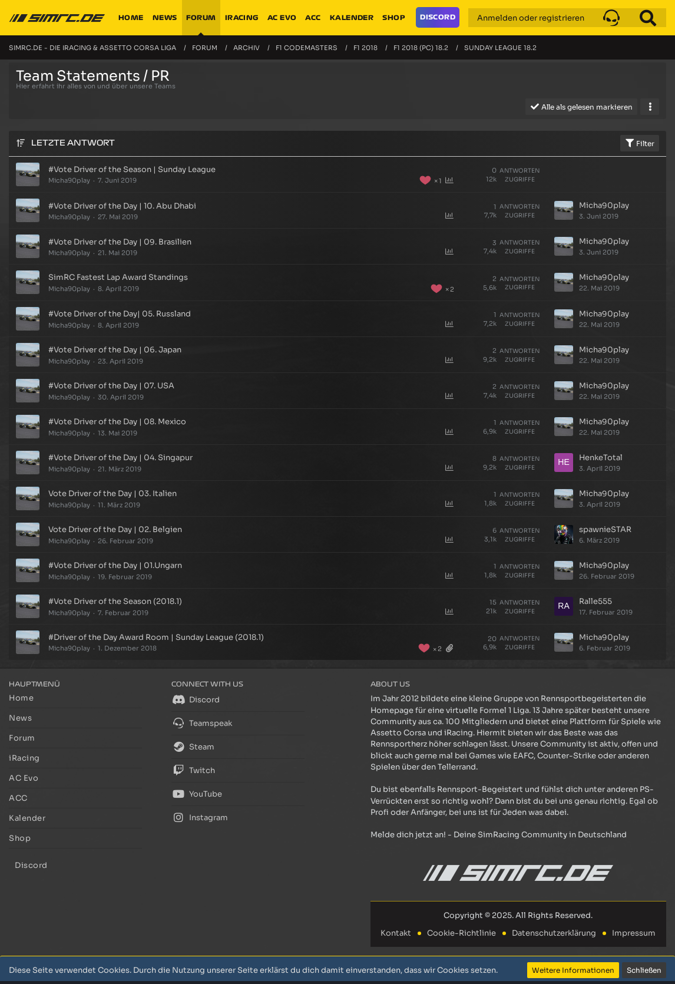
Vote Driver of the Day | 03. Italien (112, 493)
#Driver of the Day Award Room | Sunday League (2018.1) (156, 637)
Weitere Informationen (573, 970)
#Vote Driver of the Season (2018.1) (115, 601)
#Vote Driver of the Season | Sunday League (132, 169)
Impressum (634, 933)
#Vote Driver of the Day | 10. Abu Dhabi (122, 206)
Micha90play (69, 180)
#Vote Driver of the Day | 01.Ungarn (115, 565)
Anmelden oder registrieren (530, 18)
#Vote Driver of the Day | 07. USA (111, 386)
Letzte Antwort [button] (73, 143)
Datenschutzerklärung (554, 933)
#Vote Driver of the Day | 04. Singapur (120, 458)
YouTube (196, 794)
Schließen (644, 970)
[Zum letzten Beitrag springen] (563, 210)
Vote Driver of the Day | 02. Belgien (115, 529)
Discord (195, 699)
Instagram (199, 817)
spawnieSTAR (605, 529)
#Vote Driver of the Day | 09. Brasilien (119, 242)
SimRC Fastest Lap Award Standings (118, 277)
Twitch (193, 770)
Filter (639, 143)
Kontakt (395, 933)
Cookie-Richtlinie (461, 933)
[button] (611, 17)
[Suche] (648, 17)
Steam (192, 746)
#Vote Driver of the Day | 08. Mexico (117, 422)
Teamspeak (201, 723)
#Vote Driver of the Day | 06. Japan (114, 350)
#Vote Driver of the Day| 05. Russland (119, 314)
